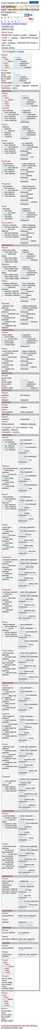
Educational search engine (19, 9)
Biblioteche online (7, 29)
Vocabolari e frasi (7, 26)
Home (3, 9)
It (30, 15)
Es (31, 19)
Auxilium (35, 9)
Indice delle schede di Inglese (14, 24)
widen (21, 51)
